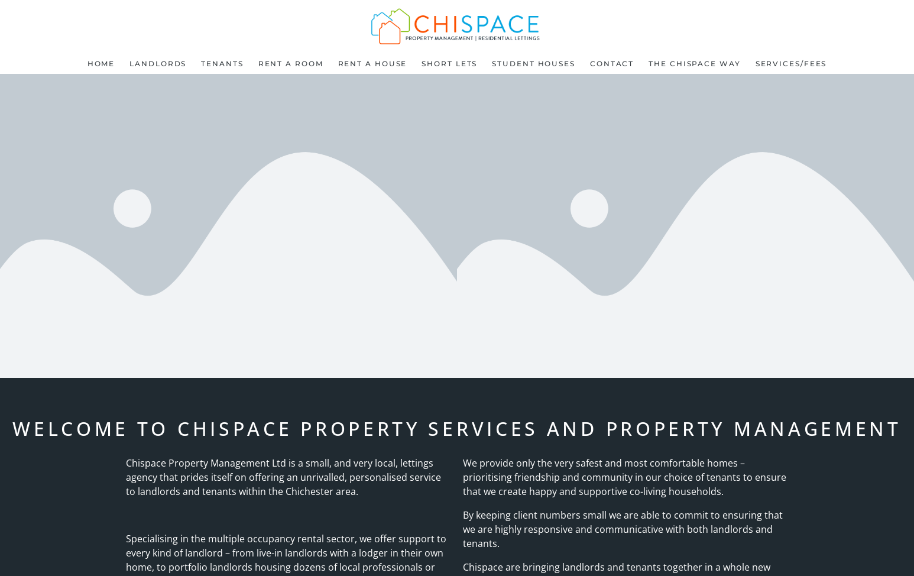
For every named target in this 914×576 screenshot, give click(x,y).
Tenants (222, 63)
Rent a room (290, 63)
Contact (612, 63)
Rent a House (372, 63)
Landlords (157, 63)
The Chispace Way (694, 63)
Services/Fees (791, 63)
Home (101, 63)
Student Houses (533, 63)
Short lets (449, 63)
